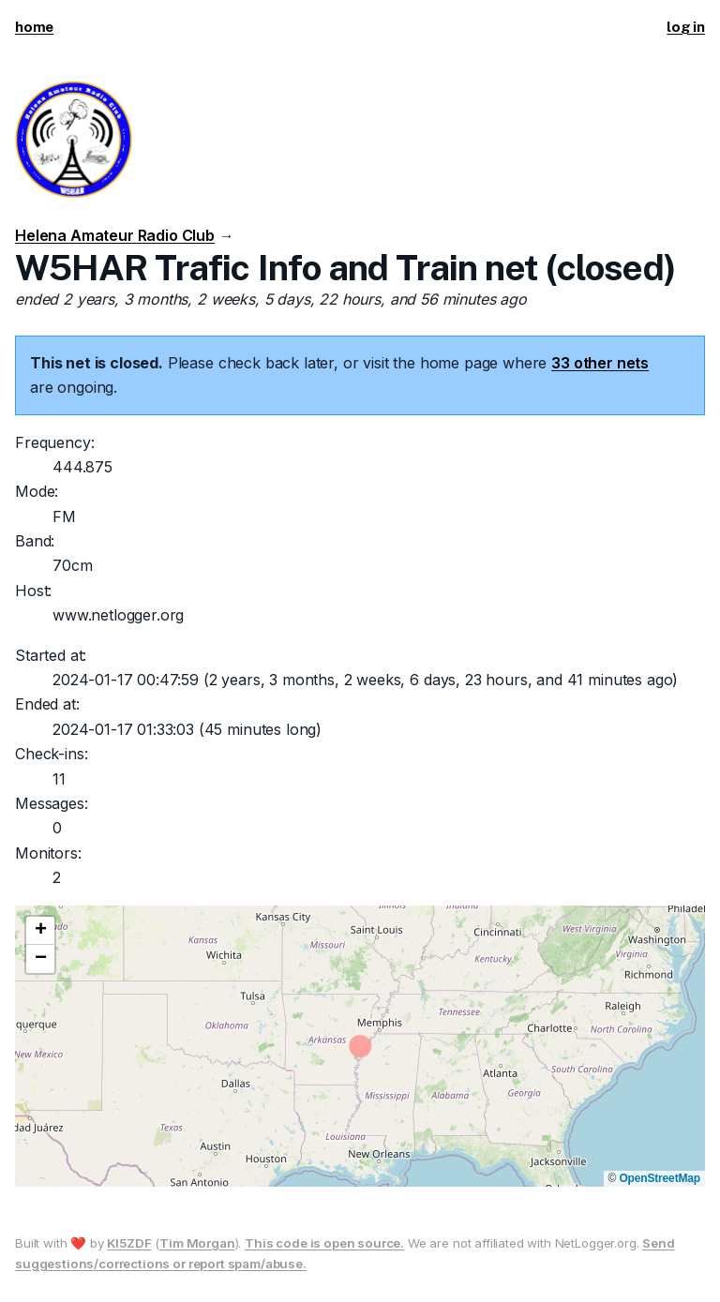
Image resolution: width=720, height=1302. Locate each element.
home (34, 27)
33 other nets (600, 362)
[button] (40, 931)
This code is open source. (324, 1242)
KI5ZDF (129, 1242)
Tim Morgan (196, 1242)
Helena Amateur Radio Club (115, 235)
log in (686, 27)
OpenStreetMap (659, 1178)
